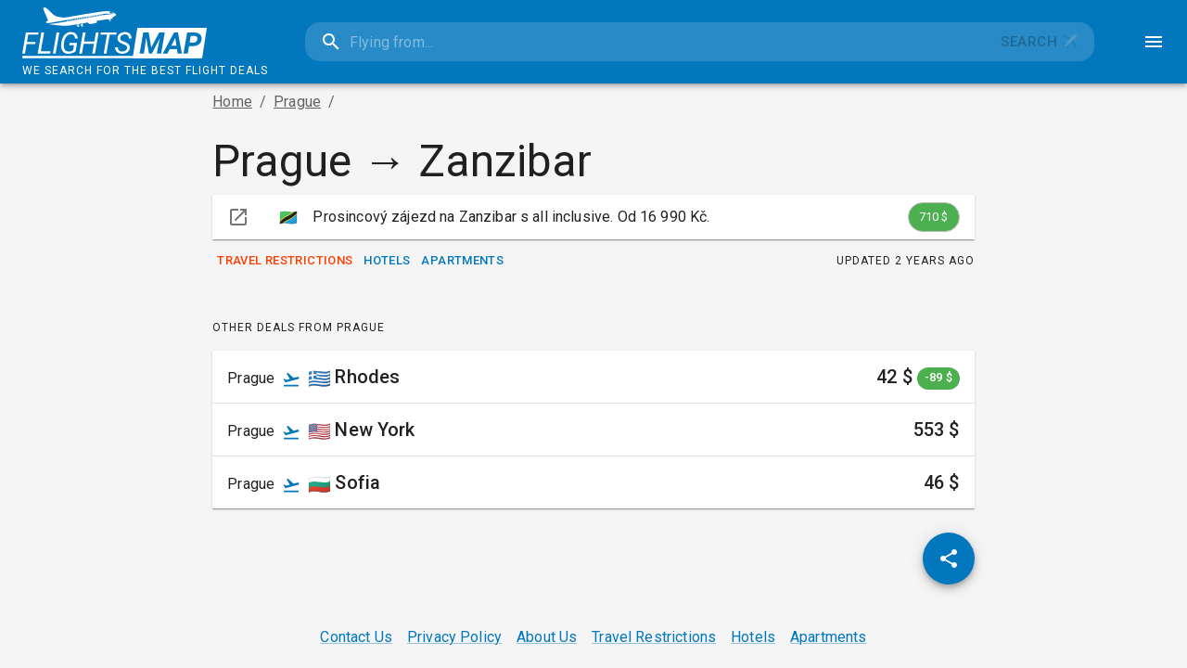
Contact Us (356, 637)
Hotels (386, 261)
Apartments (462, 261)
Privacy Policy (454, 637)
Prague (297, 101)
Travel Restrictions (284, 261)
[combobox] (645, 42)
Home (232, 101)
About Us (547, 637)
